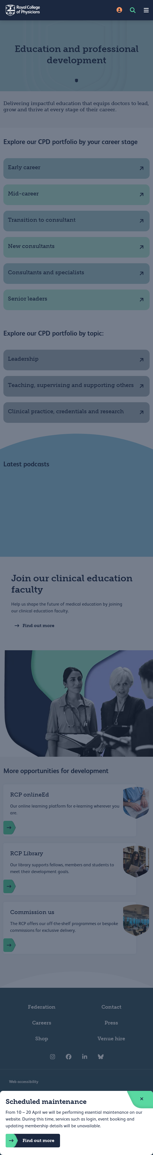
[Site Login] (119, 10)
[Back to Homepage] (38, 10)
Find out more (30, 1140)
